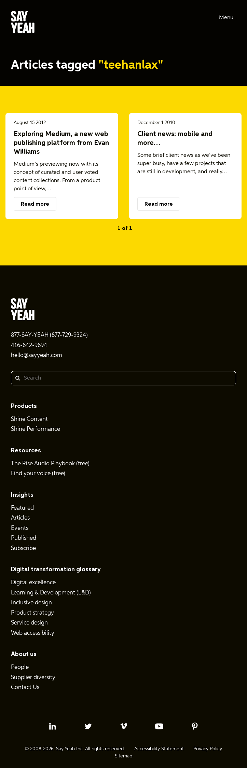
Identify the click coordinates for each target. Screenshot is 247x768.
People (20, 667)
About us (24, 654)
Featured (22, 508)
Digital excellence (33, 583)
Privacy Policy (207, 748)
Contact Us (25, 687)
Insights (22, 495)
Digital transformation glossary (56, 569)
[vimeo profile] (123, 726)
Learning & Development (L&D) (51, 593)
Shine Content (29, 419)
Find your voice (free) (38, 474)
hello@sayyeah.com (36, 355)
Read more (35, 204)
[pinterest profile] (194, 726)
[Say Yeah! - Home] (23, 23)
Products (24, 406)
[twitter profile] (88, 726)
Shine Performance (35, 429)
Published (23, 538)
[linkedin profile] (52, 726)
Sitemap (123, 756)
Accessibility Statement (159, 748)
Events (19, 528)
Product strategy (32, 613)
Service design (29, 623)
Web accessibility (32, 633)
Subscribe (23, 548)
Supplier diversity (33, 678)
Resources (26, 451)
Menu (226, 17)
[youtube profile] (159, 726)
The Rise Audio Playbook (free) (50, 464)
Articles (20, 518)
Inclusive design (31, 603)
